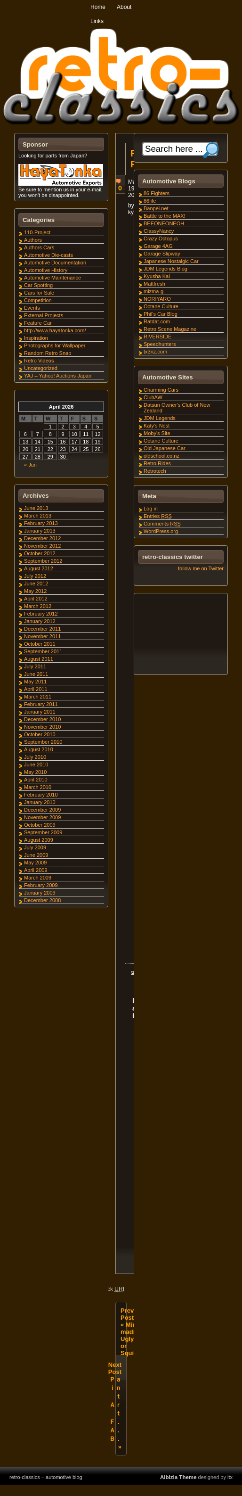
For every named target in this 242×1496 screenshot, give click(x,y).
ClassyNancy (159, 231)
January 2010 (40, 802)
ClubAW (153, 397)
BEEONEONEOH (164, 223)
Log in (151, 508)
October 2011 (40, 644)
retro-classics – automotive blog (45, 1488)
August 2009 (38, 840)
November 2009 (42, 817)
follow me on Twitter (201, 568)
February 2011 (41, 704)
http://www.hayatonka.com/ (55, 330)
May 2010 (35, 772)
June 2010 (36, 764)
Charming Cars (161, 390)
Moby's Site (157, 433)
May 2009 (35, 862)
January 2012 (40, 621)
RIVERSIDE (157, 336)
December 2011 (42, 629)
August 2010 (38, 749)
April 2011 (36, 689)
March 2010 (37, 787)
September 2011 (43, 651)
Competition (38, 300)
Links (97, 21)
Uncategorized (40, 368)
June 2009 (36, 855)
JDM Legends (160, 418)
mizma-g (153, 291)
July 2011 (35, 666)
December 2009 (42, 810)
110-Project (37, 232)
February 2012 (41, 613)
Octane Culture (161, 306)
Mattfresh (154, 284)
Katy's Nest (156, 425)
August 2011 (38, 659)
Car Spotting (38, 285)
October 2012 (40, 553)
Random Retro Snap (47, 353)
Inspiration (36, 338)
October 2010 (40, 734)
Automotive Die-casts (48, 255)
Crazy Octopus (161, 238)
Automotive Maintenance (52, 277)
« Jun (30, 465)
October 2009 (40, 825)
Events (32, 308)
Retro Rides (157, 463)
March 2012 (37, 606)
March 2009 (37, 877)
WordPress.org (161, 531)
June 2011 (36, 674)
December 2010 (42, 719)
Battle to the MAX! (165, 216)
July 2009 (35, 847)
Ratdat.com (157, 321)
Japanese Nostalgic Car (171, 261)
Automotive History (45, 270)
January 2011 (40, 712)
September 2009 (43, 832)
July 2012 (35, 576)
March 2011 (37, 696)
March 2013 (37, 515)
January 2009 (40, 893)
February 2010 (41, 794)
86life (150, 201)
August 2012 (38, 568)
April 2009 (36, 870)
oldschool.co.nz (161, 456)
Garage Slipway (162, 253)
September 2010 (43, 742)
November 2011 (42, 636)
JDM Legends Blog (165, 268)
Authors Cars (39, 247)
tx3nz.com (155, 351)
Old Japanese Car (165, 448)
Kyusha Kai (157, 276)
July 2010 (35, 757)
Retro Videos (39, 360)
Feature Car (38, 323)
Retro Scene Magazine (170, 329)
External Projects (43, 315)
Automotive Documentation (55, 262)
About (124, 7)
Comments (162, 523)
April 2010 (36, 779)
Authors (33, 240)
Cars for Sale (39, 293)
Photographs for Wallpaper (54, 345)
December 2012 (42, 538)
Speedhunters (160, 344)
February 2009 (41, 885)
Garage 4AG (158, 246)
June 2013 (36, 508)
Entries (158, 516)
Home (97, 7)
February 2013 (41, 523)
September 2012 (43, 561)
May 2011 (35, 681)
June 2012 (36, 583)
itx (230, 1488)
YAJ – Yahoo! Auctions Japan (57, 375)
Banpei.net (156, 208)
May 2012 (35, 591)
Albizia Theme (178, 1488)
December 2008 (42, 900)
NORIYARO (157, 299)
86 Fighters (156, 193)
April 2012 (36, 598)
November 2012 (42, 546)
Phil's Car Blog (160, 314)
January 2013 (40, 531)
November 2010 (42, 727)
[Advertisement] (180, 635)
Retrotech (155, 471)
